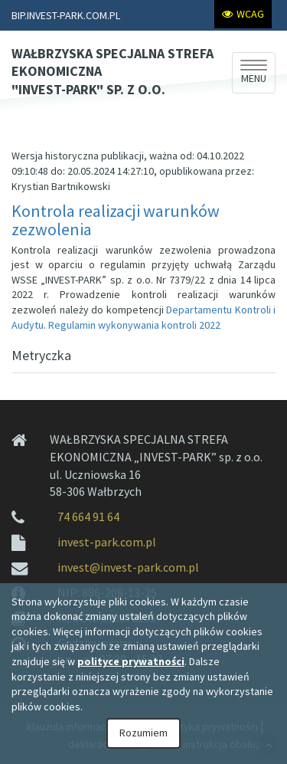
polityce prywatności (130, 661)
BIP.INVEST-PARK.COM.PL (65, 15)
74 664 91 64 (88, 516)
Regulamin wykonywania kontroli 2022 (134, 325)
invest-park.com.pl (106, 541)
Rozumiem (143, 732)
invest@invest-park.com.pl (128, 567)
